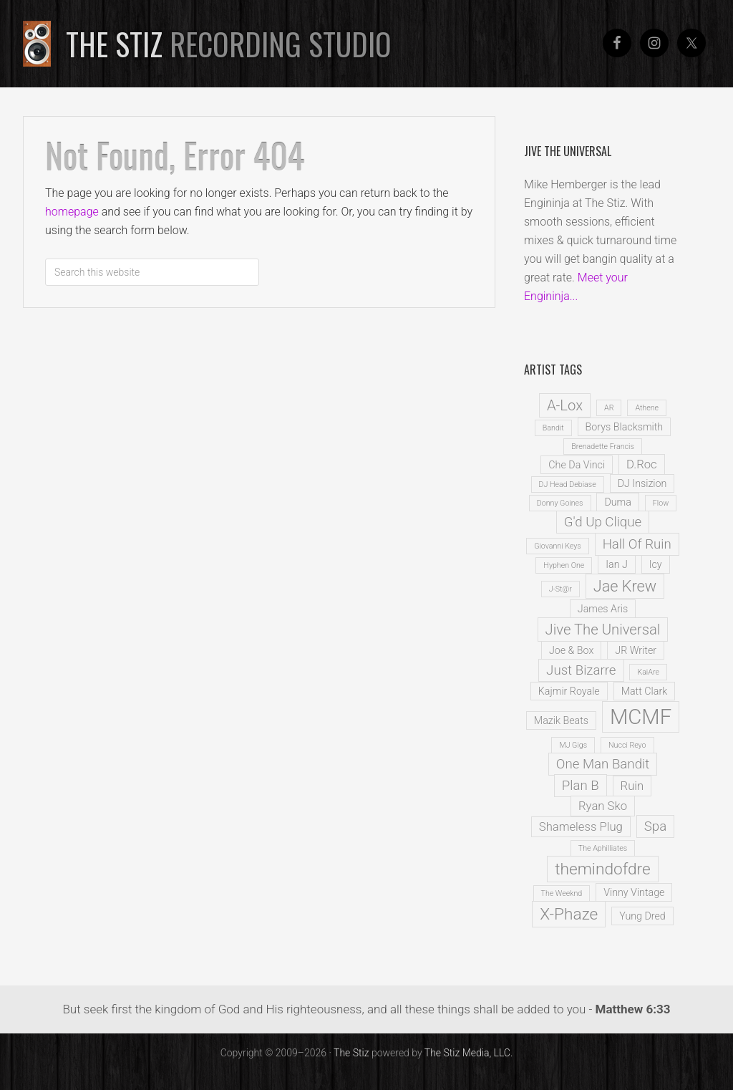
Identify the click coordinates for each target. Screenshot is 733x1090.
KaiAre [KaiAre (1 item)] (648, 672)
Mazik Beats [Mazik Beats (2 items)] (561, 720)
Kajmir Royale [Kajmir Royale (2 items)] (569, 691)
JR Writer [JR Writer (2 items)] (635, 650)
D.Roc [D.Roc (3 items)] (641, 464)
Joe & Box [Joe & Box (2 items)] (571, 650)
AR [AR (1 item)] (608, 408)
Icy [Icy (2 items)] (655, 564)
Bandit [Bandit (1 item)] (553, 428)
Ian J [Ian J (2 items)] (617, 564)
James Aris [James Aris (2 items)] (603, 608)
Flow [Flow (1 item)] (661, 503)
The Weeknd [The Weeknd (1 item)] (562, 893)
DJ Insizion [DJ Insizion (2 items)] (642, 483)
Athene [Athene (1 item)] (647, 408)
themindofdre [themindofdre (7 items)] (603, 869)
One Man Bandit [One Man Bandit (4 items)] (602, 764)
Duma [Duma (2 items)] (617, 502)
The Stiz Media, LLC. (468, 1052)
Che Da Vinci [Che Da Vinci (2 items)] (576, 465)
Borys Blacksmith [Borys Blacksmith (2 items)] (625, 427)
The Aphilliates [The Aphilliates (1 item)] (602, 848)
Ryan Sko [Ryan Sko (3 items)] (602, 806)
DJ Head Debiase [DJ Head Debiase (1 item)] (567, 484)
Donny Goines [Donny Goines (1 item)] (560, 503)
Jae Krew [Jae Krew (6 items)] (624, 586)
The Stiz (229, 43)
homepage (72, 211)
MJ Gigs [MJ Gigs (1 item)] (573, 745)
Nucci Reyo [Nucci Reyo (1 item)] (627, 745)
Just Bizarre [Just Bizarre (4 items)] (581, 670)
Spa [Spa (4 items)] (655, 826)
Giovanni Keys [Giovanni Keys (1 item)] (557, 546)
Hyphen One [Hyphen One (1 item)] (563, 565)
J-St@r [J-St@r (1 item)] (560, 589)
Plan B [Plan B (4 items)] (580, 786)
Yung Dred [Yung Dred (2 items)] (642, 916)
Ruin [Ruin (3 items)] (632, 786)
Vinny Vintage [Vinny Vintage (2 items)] (633, 892)
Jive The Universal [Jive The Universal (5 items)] (603, 629)
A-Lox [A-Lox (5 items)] (565, 405)
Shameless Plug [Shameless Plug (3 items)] (581, 827)
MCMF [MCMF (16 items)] (640, 717)
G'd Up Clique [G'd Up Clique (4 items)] (602, 522)
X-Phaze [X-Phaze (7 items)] (569, 914)
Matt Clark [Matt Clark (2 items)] (644, 691)
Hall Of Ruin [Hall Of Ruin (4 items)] (637, 544)
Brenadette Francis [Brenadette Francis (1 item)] (602, 446)
